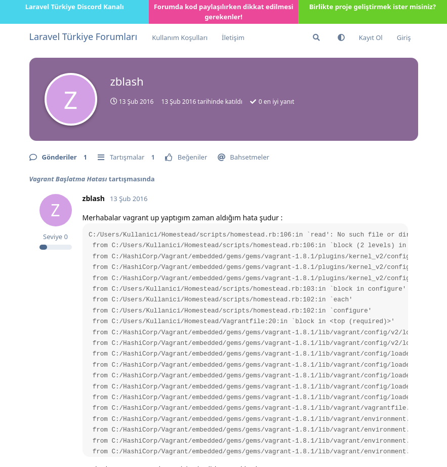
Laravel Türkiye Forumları (83, 36)
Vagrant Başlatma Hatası (68, 178)
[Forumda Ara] (316, 37)
